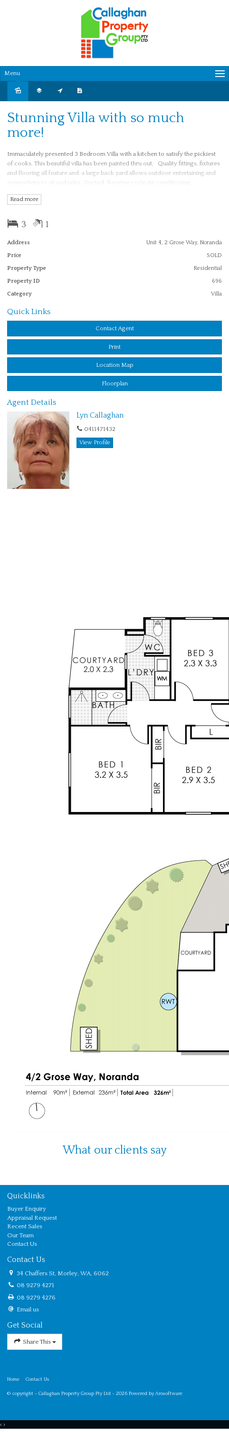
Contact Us (37, 1379)
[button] (114, 347)
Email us (28, 1309)
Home (13, 1379)
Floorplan (115, 383)
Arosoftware (168, 1393)
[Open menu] (114, 73)
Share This (34, 1341)
